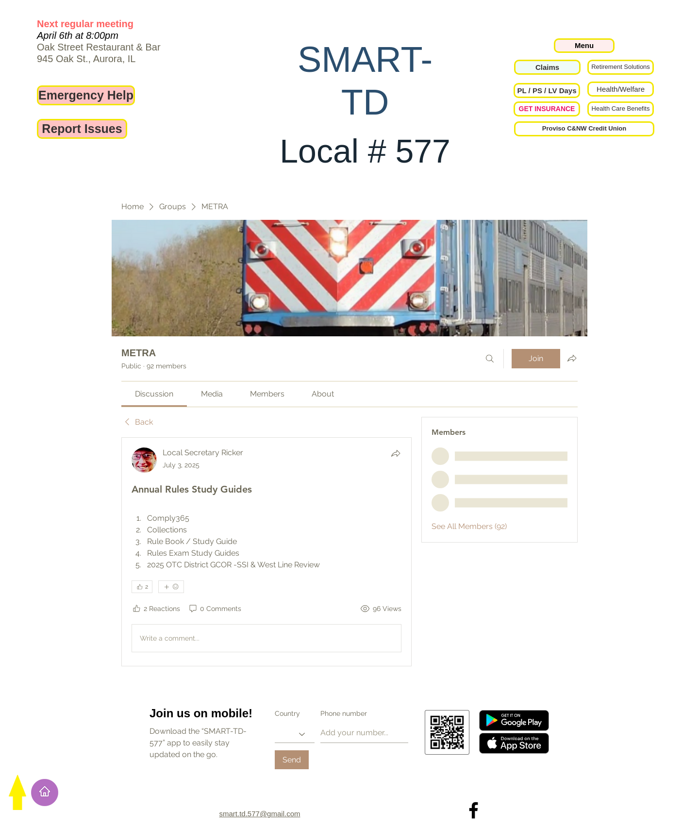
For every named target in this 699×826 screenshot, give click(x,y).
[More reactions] (171, 586)
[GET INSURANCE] (547, 108)
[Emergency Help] (86, 95)
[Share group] (572, 358)
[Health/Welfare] (620, 89)
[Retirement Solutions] (620, 67)
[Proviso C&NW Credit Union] (584, 128)
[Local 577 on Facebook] (473, 810)
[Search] (490, 358)
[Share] (395, 453)
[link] (154, 393)
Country (287, 713)
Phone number (343, 713)
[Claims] (547, 67)
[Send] (292, 759)
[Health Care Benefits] (620, 108)
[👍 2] (142, 586)
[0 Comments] (214, 609)
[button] (547, 90)
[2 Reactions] (156, 609)
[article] (266, 551)
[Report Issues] (82, 129)
